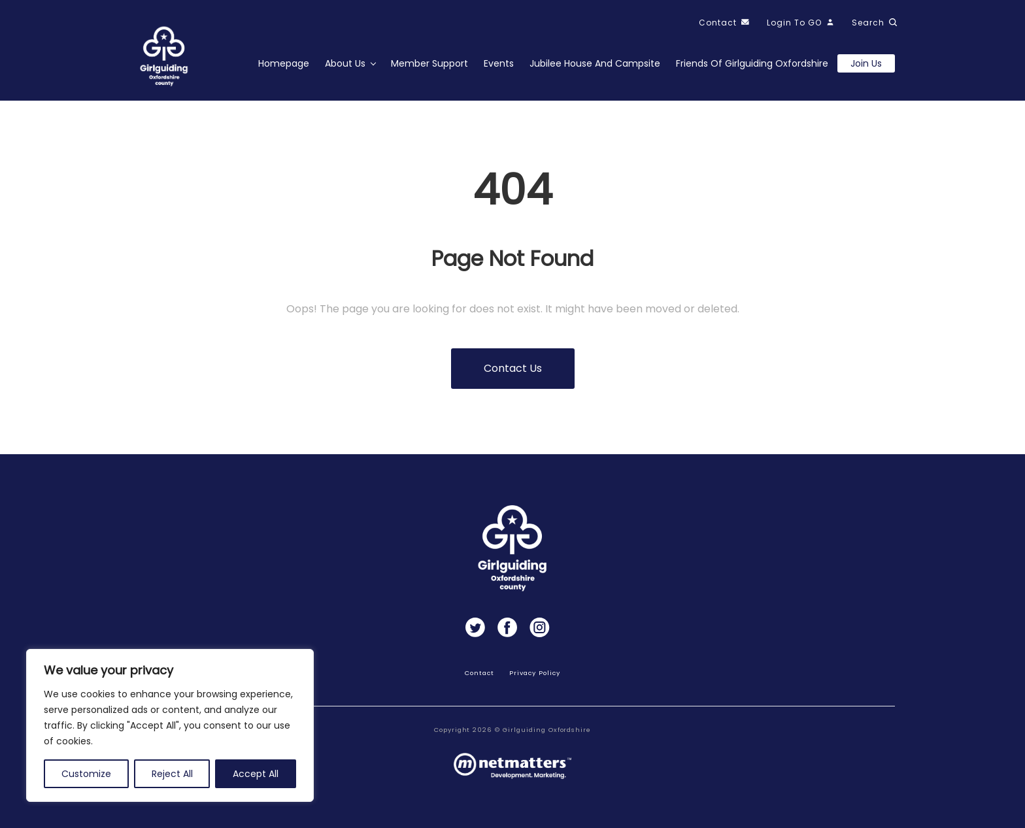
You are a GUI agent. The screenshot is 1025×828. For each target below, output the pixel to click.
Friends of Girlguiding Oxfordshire (752, 63)
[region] (170, 725)
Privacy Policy (534, 673)
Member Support (429, 63)
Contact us (513, 368)
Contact (479, 673)
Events (499, 63)
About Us (345, 63)
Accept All (255, 773)
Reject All (172, 773)
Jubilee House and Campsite (594, 63)
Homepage (283, 63)
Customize (86, 773)
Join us (866, 63)
